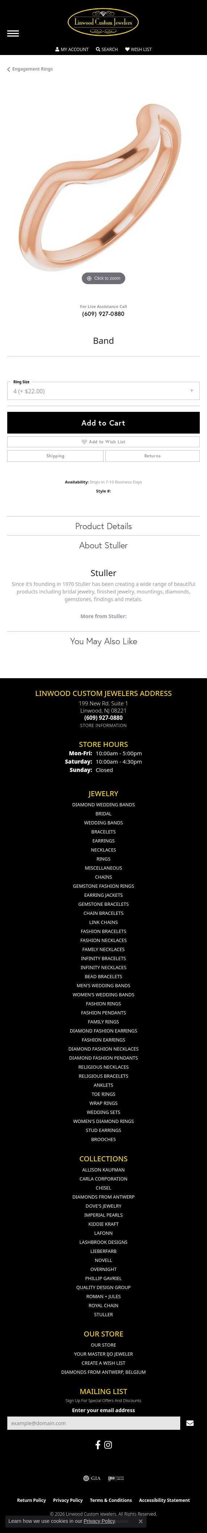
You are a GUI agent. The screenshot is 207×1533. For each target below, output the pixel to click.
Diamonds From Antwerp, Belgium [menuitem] (103, 1372)
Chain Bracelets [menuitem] (104, 913)
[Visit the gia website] (92, 1478)
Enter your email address (103, 1410)
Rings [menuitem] (103, 859)
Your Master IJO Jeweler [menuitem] (103, 1354)
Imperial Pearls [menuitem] (103, 1215)
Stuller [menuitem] (103, 1314)
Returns (152, 456)
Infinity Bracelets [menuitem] (103, 958)
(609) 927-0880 (103, 313)
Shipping (55, 456)
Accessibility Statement (164, 1500)
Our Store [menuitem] (103, 1345)
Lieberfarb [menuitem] (103, 1251)
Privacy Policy (68, 1500)
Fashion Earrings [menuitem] (103, 1039)
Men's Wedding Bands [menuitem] (104, 985)
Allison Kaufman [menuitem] (103, 1169)
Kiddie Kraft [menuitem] (103, 1224)
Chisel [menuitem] (103, 1187)
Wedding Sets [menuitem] (104, 1112)
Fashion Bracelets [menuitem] (103, 931)
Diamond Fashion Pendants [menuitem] (103, 1058)
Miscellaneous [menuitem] (103, 868)
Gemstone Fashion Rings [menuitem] (103, 886)
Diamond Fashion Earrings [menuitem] (103, 1030)
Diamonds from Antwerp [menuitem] (103, 1197)
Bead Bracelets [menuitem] (103, 976)
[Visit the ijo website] (116, 1478)
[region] (103, 190)
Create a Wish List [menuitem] (104, 1363)
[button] (72, 49)
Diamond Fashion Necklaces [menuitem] (103, 1049)
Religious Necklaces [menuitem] (103, 1067)
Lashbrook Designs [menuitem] (104, 1242)
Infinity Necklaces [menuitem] (104, 967)
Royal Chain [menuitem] (103, 1305)
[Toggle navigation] (13, 33)
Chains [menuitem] (103, 877)
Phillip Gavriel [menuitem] (103, 1278)
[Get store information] (103, 725)
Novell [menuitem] (103, 1260)
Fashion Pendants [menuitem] (103, 1012)
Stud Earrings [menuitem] (103, 1130)
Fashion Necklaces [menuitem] (103, 940)
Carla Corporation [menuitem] (103, 1178)
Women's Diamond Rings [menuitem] (103, 1121)
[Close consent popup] (141, 1521)
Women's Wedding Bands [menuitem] (103, 994)
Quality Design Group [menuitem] (103, 1287)
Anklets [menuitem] (103, 1085)
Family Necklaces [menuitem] (103, 949)
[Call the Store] (103, 717)
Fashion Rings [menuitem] (103, 1003)
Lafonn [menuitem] (103, 1233)
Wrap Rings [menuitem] (103, 1103)
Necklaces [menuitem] (103, 849)
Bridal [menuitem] (104, 813)
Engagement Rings (32, 69)
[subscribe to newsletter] (190, 1423)
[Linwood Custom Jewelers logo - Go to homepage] (103, 22)
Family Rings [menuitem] (103, 1021)
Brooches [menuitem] (103, 1139)
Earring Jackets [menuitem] (103, 895)
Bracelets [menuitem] (103, 831)
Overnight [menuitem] (103, 1269)
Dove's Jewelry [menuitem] (104, 1206)
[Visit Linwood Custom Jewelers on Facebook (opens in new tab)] (98, 1445)
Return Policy (31, 1500)
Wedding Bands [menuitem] (103, 822)
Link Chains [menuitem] (103, 922)
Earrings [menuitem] (103, 840)
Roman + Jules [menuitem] (103, 1296)
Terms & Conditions (111, 1500)
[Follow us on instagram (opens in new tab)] (108, 1445)
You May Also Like (103, 641)
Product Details (103, 526)
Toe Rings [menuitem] (103, 1094)
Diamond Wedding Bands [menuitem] (103, 804)
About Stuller (103, 545)
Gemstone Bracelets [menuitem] (103, 904)
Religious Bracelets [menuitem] (103, 1076)
